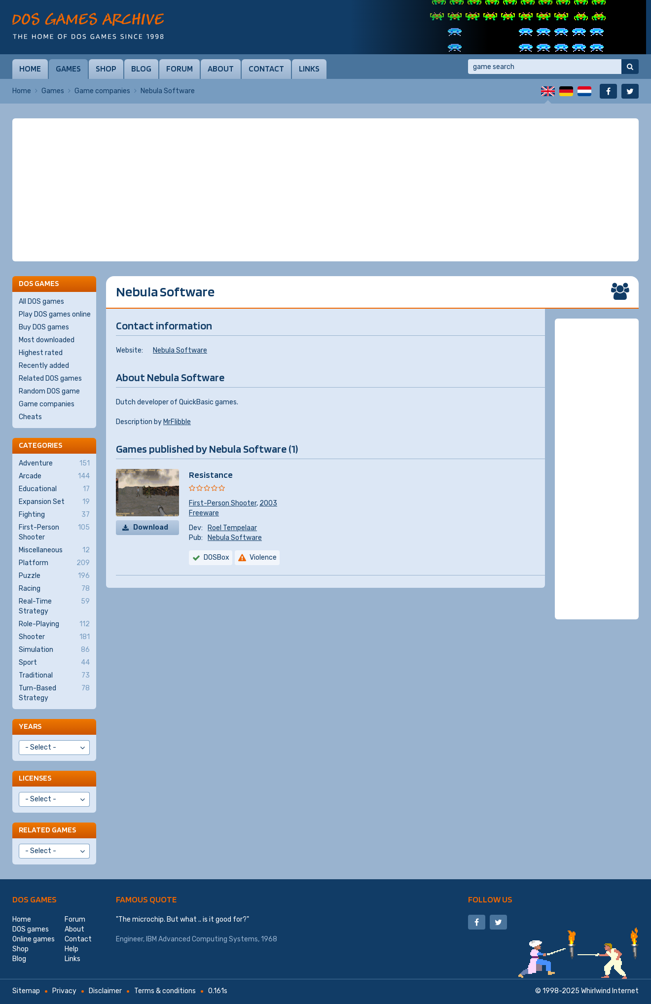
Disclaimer (105, 991)
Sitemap (26, 991)
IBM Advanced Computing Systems (202, 939)
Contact (266, 68)
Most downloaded (46, 340)
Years (30, 726)
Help (71, 949)
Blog (141, 68)
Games (68, 68)
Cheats (30, 417)
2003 (268, 503)
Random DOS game (49, 391)
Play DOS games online (55, 314)
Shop (106, 68)
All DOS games (41, 301)
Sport (54, 663)
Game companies (102, 91)
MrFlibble (177, 422)
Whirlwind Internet (610, 991)
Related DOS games (50, 378)
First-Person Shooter (222, 503)
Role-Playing (54, 624)
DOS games (34, 899)
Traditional (54, 676)
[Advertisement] (325, 190)
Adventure (54, 463)
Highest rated (41, 353)
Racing (54, 589)
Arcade (54, 476)
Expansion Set (54, 502)
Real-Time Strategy (54, 606)
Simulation (54, 650)
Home (30, 68)
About (221, 68)
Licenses (35, 778)
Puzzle (54, 576)
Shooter (54, 637)
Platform (54, 563)
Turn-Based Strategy (54, 692)
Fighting (54, 515)
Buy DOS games (44, 327)
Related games (47, 829)
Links (309, 68)
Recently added (44, 365)
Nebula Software (180, 350)
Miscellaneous (54, 550)
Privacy (64, 991)
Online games (33, 939)
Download (150, 527)
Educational (54, 489)
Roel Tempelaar (232, 528)
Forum (179, 68)
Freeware (204, 513)
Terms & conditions (165, 991)
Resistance (211, 474)
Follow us (490, 899)
